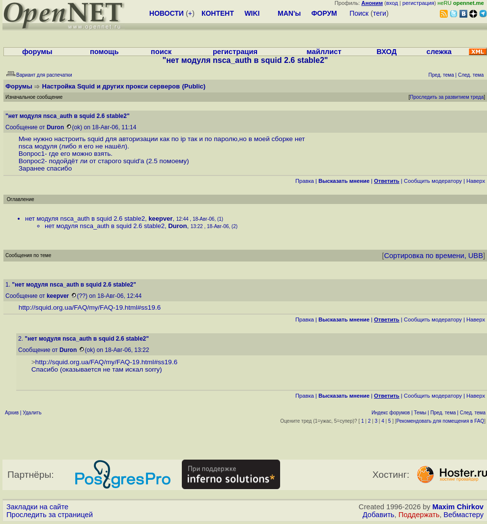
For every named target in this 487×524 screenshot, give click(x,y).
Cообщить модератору (433, 181)
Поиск (359, 13)
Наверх (475, 181)
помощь (104, 52)
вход (392, 3)
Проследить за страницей (49, 515)
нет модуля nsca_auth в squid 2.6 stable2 (85, 218)
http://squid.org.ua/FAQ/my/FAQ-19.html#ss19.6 (90, 307)
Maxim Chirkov (458, 507)
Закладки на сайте (37, 507)
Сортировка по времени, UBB (433, 256)
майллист (324, 52)
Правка (304, 181)
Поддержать (419, 515)
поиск (161, 52)
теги (379, 13)
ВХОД (386, 52)
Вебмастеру (464, 515)
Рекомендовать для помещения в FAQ (441, 421)
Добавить (379, 515)
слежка (439, 52)
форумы (37, 52)
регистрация (418, 3)
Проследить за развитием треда (447, 97)
